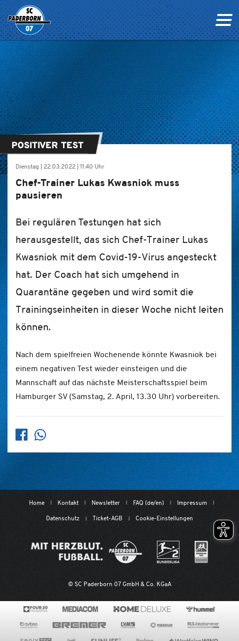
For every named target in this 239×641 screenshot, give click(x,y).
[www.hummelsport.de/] (200, 609)
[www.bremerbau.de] (79, 625)
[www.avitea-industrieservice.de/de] (28, 625)
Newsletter (106, 502)
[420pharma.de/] (36, 609)
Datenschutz (63, 518)
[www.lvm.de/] (128, 625)
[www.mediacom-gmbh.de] (80, 609)
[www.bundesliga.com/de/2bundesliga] (168, 552)
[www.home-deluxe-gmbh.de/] (142, 609)
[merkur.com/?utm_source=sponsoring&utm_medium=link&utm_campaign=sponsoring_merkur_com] (161, 625)
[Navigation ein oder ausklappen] (223, 19)
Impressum (192, 502)
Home (36, 502)
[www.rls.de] (203, 625)
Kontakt (68, 502)
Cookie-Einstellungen (164, 518)
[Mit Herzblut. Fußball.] (87, 552)
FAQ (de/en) (148, 502)
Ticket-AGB (107, 518)
